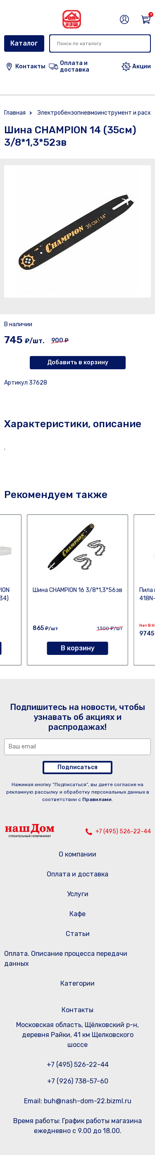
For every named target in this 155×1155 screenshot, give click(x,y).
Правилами (97, 799)
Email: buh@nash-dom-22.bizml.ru (77, 1101)
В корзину (78, 648)
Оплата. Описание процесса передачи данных (65, 958)
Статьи (78, 934)
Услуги (77, 894)
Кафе (77, 914)
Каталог (24, 43)
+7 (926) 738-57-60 (77, 1081)
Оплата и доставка (77, 874)
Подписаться (77, 767)
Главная (15, 112)
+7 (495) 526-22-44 (123, 831)
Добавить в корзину (77, 362)
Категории (77, 983)
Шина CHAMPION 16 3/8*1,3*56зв (77, 590)
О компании (77, 854)
